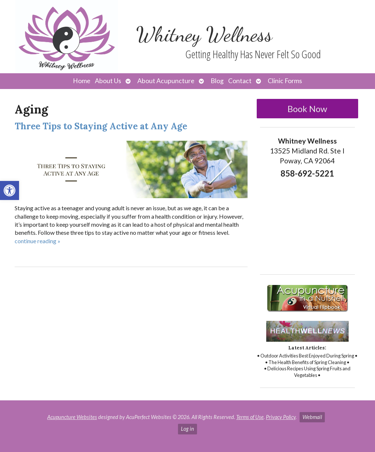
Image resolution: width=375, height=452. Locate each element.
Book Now (307, 108)
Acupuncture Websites (72, 417)
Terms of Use (250, 417)
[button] (9, 190)
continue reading (37, 240)
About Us (108, 81)
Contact (240, 81)
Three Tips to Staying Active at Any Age (101, 126)
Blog (217, 81)
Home (81, 81)
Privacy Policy (281, 417)
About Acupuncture (165, 81)
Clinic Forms (285, 81)
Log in (187, 429)
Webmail (312, 417)
